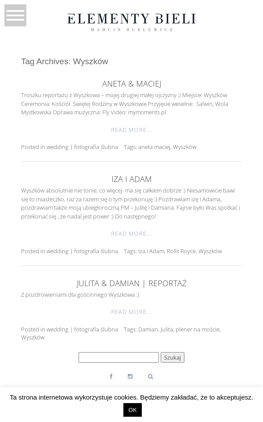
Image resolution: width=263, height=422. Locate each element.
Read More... (131, 130)
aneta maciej (154, 147)
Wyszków (184, 147)
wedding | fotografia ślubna (82, 147)
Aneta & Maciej (131, 83)
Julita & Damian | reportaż (132, 283)
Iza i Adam (132, 179)
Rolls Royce (181, 251)
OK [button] (133, 410)
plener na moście (198, 329)
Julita (167, 329)
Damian (148, 329)
